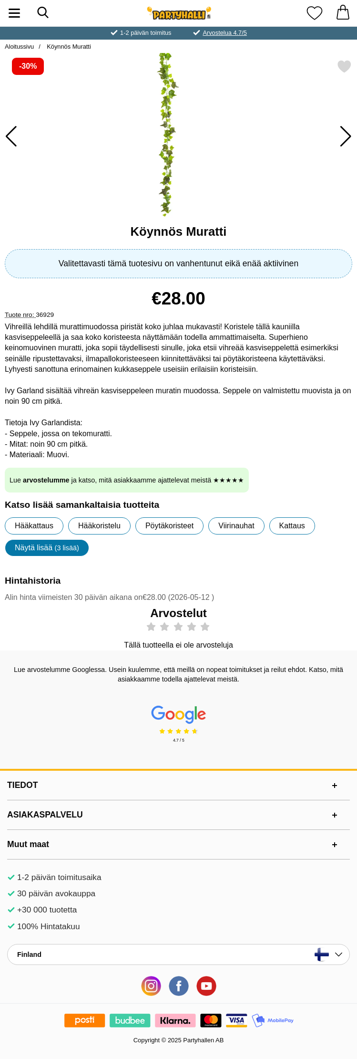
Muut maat (28, 844)
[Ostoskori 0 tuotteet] (342, 13)
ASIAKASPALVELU (45, 814)
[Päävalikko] (14, 13)
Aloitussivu (19, 46)
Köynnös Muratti (68, 46)
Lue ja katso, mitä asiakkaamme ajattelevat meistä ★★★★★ (127, 480)
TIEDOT (22, 785)
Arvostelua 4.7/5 (224, 32)
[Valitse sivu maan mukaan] (178, 954)
